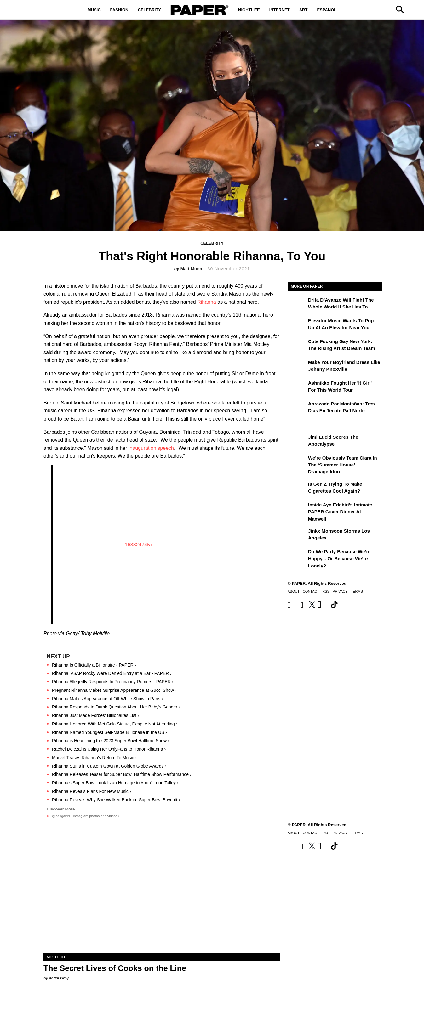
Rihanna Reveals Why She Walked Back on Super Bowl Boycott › (116, 799)
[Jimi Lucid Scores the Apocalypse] (297, 441)
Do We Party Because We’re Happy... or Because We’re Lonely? (339, 558)
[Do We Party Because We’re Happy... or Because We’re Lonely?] (297, 556)
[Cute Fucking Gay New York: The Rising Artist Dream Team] (297, 346)
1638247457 (139, 544)
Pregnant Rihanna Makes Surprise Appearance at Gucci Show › (114, 690)
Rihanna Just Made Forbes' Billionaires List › (95, 715)
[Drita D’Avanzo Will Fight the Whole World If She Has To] (297, 304)
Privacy (340, 591)
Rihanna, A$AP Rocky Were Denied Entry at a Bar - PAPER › (112, 673)
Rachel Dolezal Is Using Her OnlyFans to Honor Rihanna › (109, 749)
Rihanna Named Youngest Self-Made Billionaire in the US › (109, 732)
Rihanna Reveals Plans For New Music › (91, 791)
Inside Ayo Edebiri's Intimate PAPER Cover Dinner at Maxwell (340, 512)
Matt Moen (191, 268)
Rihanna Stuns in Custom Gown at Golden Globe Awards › (109, 766)
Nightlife (249, 10)
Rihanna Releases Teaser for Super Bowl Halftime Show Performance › (122, 774)
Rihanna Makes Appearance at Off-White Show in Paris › (107, 698)
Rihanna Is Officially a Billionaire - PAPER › (94, 665)
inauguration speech (151, 448)
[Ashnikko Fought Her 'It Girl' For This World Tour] (297, 387)
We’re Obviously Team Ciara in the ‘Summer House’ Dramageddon (342, 465)
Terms (357, 591)
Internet (279, 10)
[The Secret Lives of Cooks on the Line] (161, 894)
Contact (311, 591)
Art (303, 10)
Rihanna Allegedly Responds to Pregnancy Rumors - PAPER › (113, 681)
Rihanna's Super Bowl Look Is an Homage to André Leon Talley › (115, 782)
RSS (325, 591)
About (294, 591)
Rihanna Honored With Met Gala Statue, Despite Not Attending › (114, 723)
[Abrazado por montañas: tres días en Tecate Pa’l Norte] (297, 408)
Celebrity (149, 10)
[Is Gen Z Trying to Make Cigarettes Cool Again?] (297, 488)
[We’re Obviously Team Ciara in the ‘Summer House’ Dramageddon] (297, 462)
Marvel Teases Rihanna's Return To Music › (94, 757)
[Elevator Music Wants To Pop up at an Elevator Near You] (297, 325)
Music (94, 10)
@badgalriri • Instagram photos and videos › (85, 816)
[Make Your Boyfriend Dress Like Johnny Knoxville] (297, 367)
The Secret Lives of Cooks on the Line (114, 968)
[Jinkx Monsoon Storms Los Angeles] (297, 535)
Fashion (119, 10)
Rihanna (206, 302)
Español (326, 10)
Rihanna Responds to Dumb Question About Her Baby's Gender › (116, 706)
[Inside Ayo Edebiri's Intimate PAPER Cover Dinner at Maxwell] (297, 509)
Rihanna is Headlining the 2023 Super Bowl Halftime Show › (110, 740)
